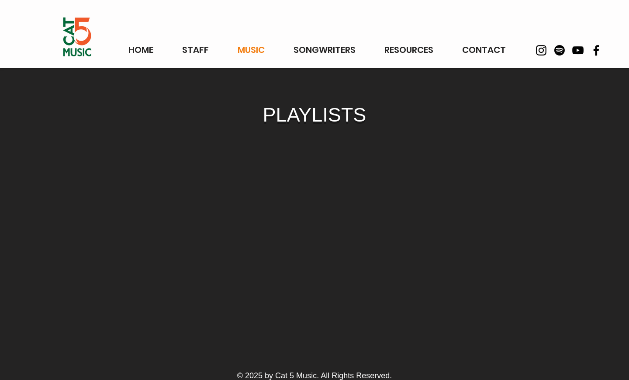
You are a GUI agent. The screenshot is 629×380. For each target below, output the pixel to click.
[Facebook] (596, 50)
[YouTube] (578, 50)
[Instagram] (541, 50)
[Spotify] (560, 50)
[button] (409, 50)
